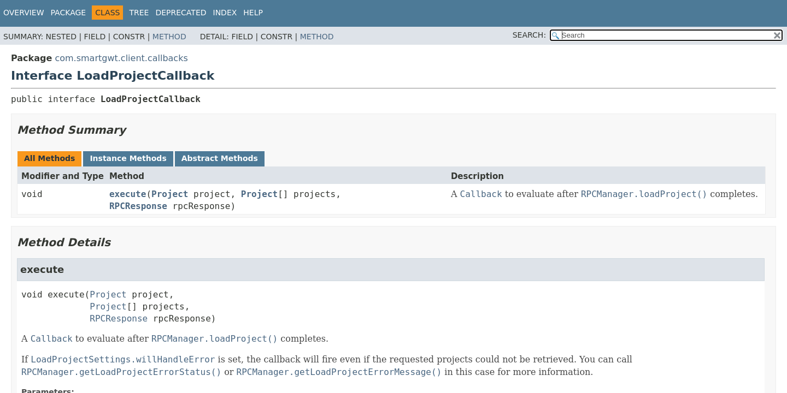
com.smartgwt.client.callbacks (121, 58)
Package (68, 12)
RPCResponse (138, 206)
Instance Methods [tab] (128, 158)
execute (127, 194)
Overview (23, 12)
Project (169, 194)
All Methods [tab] (49, 158)
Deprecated (180, 12)
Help (253, 12)
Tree (139, 12)
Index (225, 12)
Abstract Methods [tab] (219, 158)
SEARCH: (529, 35)
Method (169, 36)
